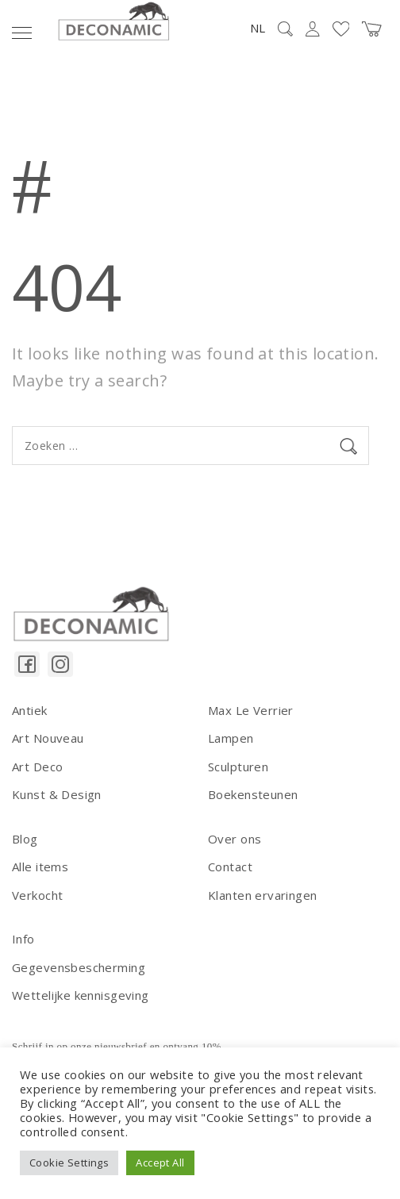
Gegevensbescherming (78, 967)
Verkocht (37, 895)
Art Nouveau (48, 738)
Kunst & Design (57, 794)
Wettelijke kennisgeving (80, 995)
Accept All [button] (160, 1162)
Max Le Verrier (251, 710)
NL (257, 28)
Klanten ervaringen (262, 895)
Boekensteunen (253, 794)
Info (23, 939)
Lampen (231, 738)
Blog (25, 839)
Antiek (30, 710)
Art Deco (37, 766)
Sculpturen (238, 766)
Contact (230, 866)
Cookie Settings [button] (69, 1162)
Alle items (40, 866)
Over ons (234, 839)
